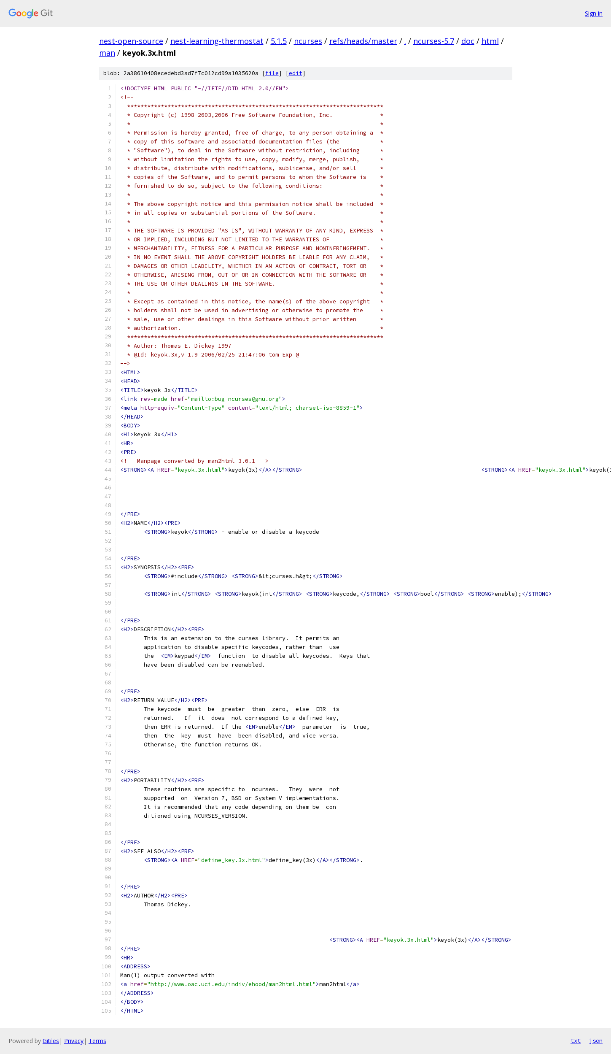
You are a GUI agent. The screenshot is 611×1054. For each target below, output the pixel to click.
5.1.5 (279, 41)
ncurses (308, 41)
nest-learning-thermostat (217, 41)
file (272, 73)
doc (467, 41)
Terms (97, 1041)
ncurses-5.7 (433, 41)
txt (576, 1040)
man (107, 53)
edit (295, 73)
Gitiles (51, 1041)
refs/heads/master (363, 41)
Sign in (594, 13)
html (490, 41)
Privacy (73, 1041)
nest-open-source (131, 41)
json (596, 1040)
